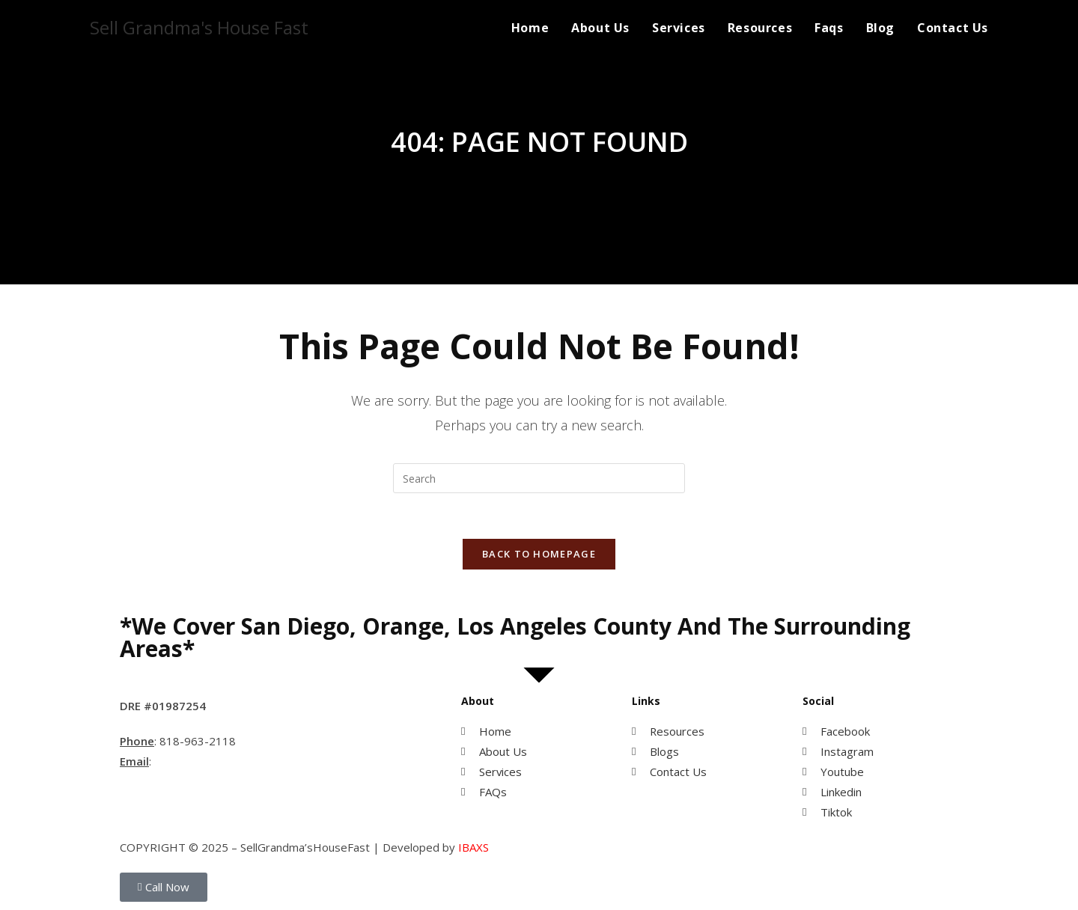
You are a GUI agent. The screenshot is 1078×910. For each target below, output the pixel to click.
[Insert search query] (539, 478)
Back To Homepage (539, 554)
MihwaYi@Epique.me (210, 761)
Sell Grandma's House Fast (199, 27)
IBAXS (473, 847)
